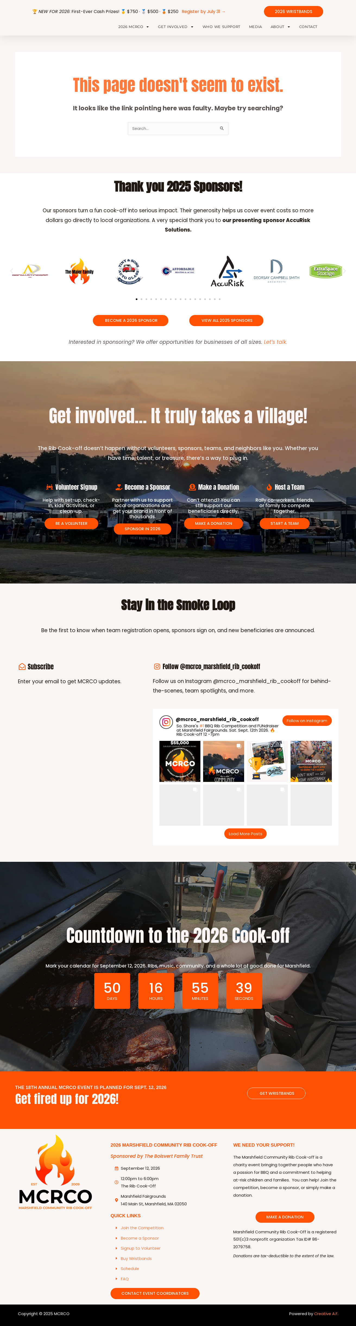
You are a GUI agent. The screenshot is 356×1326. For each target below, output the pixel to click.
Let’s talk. (275, 347)
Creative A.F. (325, 1320)
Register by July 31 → (204, 11)
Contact (308, 29)
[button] (11, 276)
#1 (201, 732)
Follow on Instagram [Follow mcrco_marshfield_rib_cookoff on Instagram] (307, 726)
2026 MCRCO (133, 29)
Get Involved (176, 29)
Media (255, 29)
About (281, 29)
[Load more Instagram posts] (245, 839)
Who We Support (221, 29)
